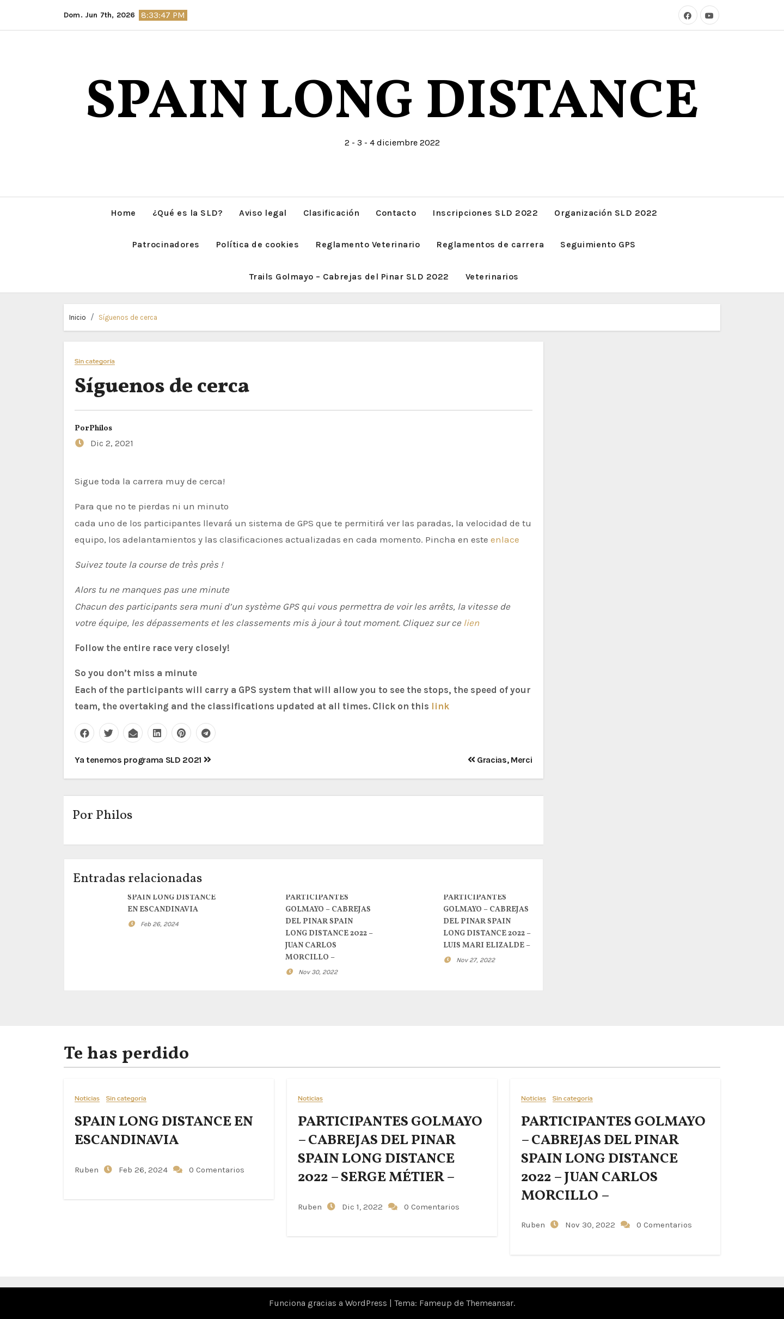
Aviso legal (263, 213)
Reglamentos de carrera (490, 244)
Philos (100, 428)
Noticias (87, 1098)
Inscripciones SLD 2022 (485, 213)
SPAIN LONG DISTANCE (392, 103)
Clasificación (331, 213)
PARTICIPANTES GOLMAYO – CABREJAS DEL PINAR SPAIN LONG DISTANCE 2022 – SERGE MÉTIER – (390, 1149)
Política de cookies (257, 244)
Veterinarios (492, 276)
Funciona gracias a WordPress (329, 1303)
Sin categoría (95, 361)
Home (123, 213)
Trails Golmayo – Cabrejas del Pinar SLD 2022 (349, 276)
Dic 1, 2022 (361, 1207)
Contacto (396, 213)
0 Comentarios (216, 1170)
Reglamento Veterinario (367, 244)
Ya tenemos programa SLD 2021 (143, 760)
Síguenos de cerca (128, 317)
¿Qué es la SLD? (187, 213)
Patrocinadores (166, 244)
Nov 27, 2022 (475, 960)
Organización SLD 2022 (606, 213)
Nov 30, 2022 (318, 972)
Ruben (87, 1170)
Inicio (77, 317)
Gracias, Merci (500, 760)
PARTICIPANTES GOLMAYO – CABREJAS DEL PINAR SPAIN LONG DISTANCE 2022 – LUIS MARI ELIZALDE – (487, 921)
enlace (505, 539)
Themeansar (489, 1303)
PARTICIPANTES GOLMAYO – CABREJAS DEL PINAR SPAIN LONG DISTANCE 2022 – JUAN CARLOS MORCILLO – (613, 1158)
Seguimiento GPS (598, 244)
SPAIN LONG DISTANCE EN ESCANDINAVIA (164, 1131)
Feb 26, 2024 (159, 924)
